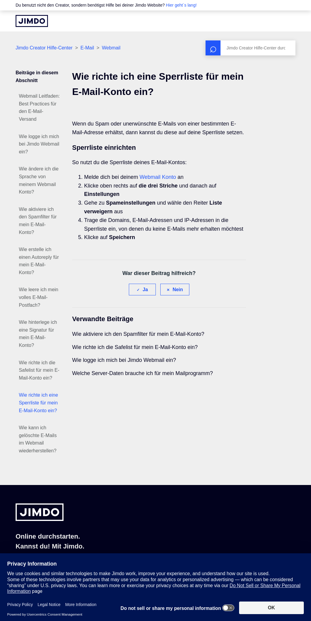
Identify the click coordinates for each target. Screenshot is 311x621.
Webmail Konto (158, 177)
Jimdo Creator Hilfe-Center (44, 47)
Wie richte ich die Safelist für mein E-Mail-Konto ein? (39, 370)
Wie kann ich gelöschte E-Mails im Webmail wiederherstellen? (38, 439)
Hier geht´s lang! (181, 5)
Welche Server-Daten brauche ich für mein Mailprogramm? (142, 373)
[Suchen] (250, 47)
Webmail (111, 47)
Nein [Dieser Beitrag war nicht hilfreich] (178, 289)
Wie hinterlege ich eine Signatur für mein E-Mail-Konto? (38, 334)
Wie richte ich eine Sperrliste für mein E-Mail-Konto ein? (38, 402)
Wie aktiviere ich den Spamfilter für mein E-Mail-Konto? (38, 221)
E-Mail (87, 47)
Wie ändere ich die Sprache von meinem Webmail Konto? (39, 180)
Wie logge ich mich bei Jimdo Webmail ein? (39, 144)
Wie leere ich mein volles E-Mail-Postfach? (38, 297)
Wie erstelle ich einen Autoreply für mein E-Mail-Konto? (39, 261)
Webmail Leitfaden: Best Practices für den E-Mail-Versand (39, 107)
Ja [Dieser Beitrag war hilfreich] (145, 289)
